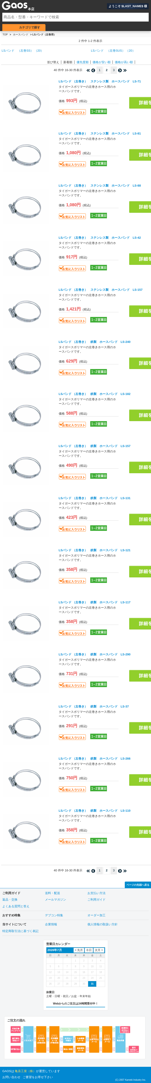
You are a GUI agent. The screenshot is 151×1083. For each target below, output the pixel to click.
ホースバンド (20, 34)
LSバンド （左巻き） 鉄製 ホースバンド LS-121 (95, 550)
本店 (31, 9)
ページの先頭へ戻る (137, 884)
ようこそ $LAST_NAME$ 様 (128, 6)
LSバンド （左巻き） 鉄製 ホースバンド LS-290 (95, 654)
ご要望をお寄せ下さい (38, 1077)
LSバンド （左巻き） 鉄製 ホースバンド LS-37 (94, 706)
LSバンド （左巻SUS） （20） (113, 50)
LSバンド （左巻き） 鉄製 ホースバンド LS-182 (95, 394)
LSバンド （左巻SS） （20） (23, 50)
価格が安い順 (102, 62)
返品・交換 (9, 899)
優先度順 (83, 62)
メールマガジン (55, 899)
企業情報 (51, 924)
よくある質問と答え (15, 906)
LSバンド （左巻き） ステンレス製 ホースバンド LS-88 (100, 185)
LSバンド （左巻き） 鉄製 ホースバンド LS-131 (95, 498)
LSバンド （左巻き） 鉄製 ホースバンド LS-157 (95, 446)
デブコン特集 (54, 915)
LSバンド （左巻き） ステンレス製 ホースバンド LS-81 (100, 133)
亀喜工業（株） (25, 1071)
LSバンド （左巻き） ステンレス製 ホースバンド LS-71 (100, 81)
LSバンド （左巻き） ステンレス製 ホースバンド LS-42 (100, 237)
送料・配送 (52, 893)
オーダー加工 (96, 915)
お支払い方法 (96, 893)
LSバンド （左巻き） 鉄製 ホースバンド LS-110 (95, 810)
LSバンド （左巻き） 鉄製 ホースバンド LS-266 (95, 758)
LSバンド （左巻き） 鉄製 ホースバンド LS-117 (95, 602)
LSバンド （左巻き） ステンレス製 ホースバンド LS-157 (101, 289)
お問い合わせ (11, 1077)
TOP (5, 34)
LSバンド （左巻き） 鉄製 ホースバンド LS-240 (95, 342)
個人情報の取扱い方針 (102, 924)
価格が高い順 (124, 62)
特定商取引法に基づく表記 (20, 931)
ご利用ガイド (96, 899)
